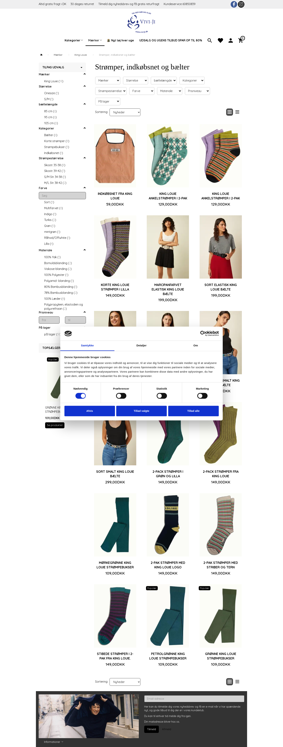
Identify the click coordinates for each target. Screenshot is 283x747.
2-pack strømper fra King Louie (221, 473)
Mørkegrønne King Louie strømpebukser (115, 565)
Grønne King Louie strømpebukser (220, 656)
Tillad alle (193, 410)
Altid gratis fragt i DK (52, 4)
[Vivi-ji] (141, 21)
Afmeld (166, 729)
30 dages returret (83, 4)
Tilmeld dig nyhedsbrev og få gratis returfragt (129, 4)
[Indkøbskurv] (241, 40)
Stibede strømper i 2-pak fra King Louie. (115, 656)
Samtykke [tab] (87, 345)
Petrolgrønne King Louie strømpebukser (167, 656)
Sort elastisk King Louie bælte (220, 287)
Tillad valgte (141, 410)
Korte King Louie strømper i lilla (115, 287)
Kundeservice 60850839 (179, 4)
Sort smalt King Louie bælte (115, 473)
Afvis (89, 410)
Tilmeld (151, 729)
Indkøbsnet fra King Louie (115, 196)
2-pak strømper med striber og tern (220, 565)
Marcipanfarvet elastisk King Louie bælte (168, 289)
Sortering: (101, 112)
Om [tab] (195, 345)
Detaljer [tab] (141, 345)
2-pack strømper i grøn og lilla (168, 473)
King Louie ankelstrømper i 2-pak (168, 196)
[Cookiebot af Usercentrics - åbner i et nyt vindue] (203, 333)
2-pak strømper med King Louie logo (168, 565)
